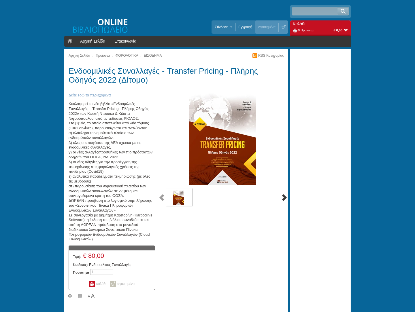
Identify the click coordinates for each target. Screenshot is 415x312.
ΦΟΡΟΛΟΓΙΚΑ (127, 56)
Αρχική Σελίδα (92, 41)
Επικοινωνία (125, 41)
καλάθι (101, 284)
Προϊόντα (103, 56)
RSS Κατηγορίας (271, 56)
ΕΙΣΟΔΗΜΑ (153, 56)
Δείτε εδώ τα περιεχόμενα (90, 95)
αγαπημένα (126, 284)
